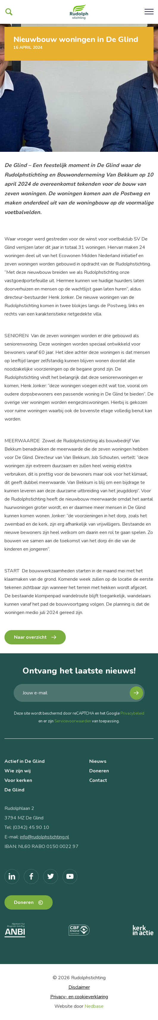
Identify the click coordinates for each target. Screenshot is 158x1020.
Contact (98, 780)
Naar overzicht (30, 637)
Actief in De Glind (24, 761)
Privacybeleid (132, 713)
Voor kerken (18, 780)
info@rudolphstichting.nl (44, 837)
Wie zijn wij (17, 771)
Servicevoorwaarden (72, 721)
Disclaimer (79, 987)
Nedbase (94, 1006)
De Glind (14, 790)
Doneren (99, 771)
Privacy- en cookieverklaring (79, 997)
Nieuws (98, 761)
